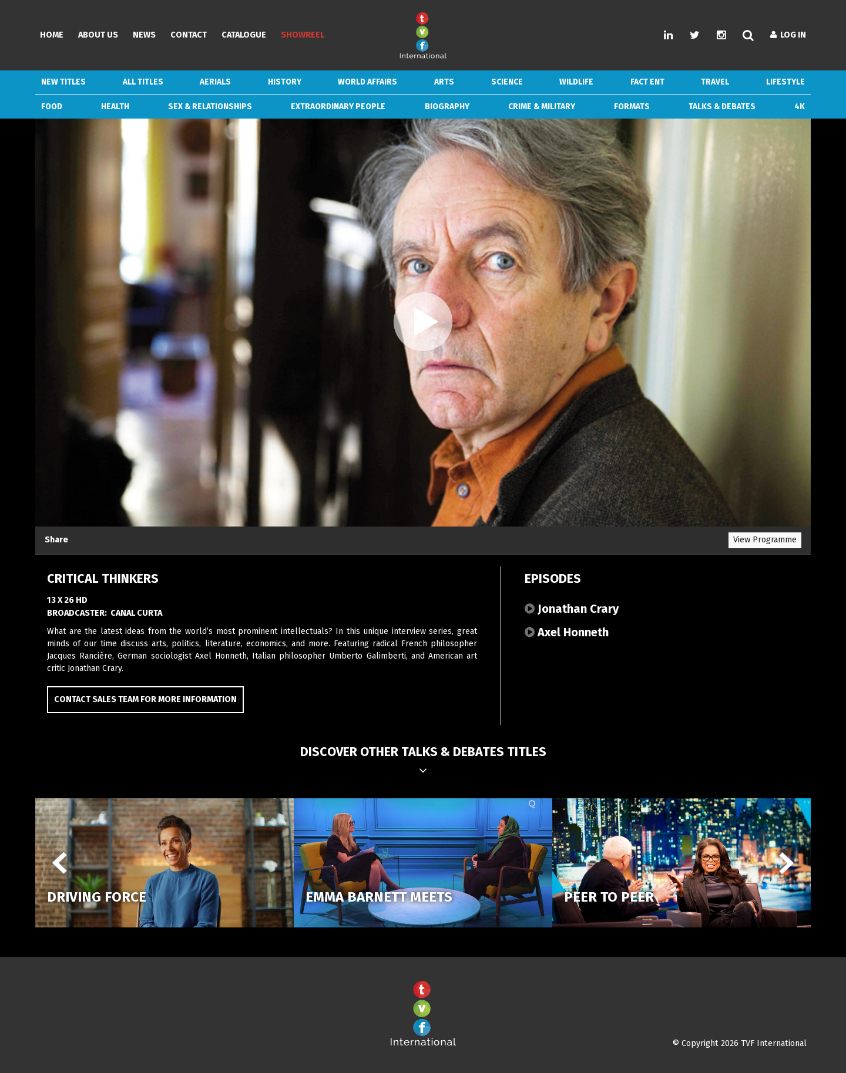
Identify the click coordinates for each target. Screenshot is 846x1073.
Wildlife (576, 82)
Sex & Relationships (210, 107)
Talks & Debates (722, 107)
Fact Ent (647, 82)
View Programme (765, 540)
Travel (715, 82)
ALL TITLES (143, 82)
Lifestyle (785, 82)
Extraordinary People (338, 107)
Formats (632, 107)
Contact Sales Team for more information (145, 699)
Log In (788, 35)
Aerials (215, 82)
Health (115, 107)
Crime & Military (541, 107)
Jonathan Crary (572, 609)
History (284, 82)
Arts (444, 82)
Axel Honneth (567, 632)
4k (799, 107)
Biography (447, 107)
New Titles (63, 82)
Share (56, 540)
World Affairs (367, 82)
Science (507, 82)
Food (51, 107)
